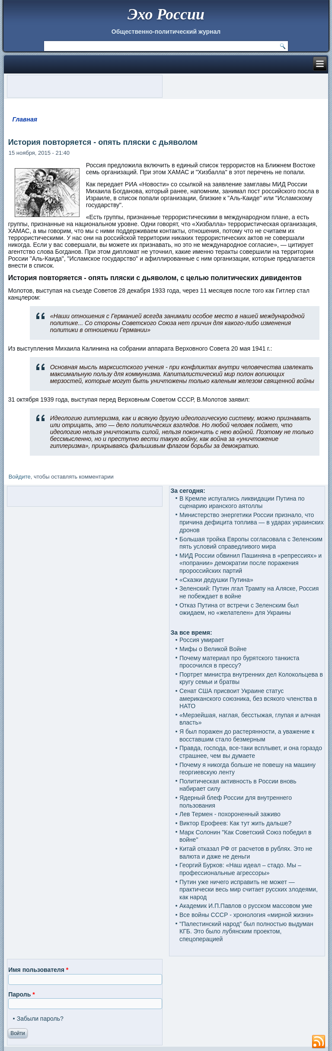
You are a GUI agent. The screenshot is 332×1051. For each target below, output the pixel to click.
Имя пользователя (38, 969)
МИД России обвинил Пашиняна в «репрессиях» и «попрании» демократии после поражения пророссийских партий (250, 563)
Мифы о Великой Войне (213, 648)
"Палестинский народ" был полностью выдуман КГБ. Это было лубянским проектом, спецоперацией (246, 931)
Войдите (20, 476)
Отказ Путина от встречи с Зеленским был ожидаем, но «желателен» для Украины (239, 609)
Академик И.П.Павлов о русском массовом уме (245, 905)
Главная (24, 119)
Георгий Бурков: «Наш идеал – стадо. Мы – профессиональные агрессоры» (240, 869)
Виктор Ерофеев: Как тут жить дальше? (235, 823)
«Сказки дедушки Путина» (216, 579)
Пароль (21, 994)
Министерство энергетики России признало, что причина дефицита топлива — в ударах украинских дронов (251, 522)
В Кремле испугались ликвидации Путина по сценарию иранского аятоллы (242, 502)
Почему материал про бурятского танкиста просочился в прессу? (239, 662)
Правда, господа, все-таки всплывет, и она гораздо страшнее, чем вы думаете (250, 751)
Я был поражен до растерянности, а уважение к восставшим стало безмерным (246, 735)
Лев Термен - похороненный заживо (230, 814)
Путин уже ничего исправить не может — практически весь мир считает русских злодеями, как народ (248, 889)
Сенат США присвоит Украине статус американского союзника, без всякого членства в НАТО (248, 698)
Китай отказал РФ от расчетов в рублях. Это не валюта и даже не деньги (245, 852)
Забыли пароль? (40, 1018)
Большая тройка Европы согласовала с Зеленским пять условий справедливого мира (250, 543)
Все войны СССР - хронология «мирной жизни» (246, 914)
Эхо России (166, 14)
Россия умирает (201, 639)
